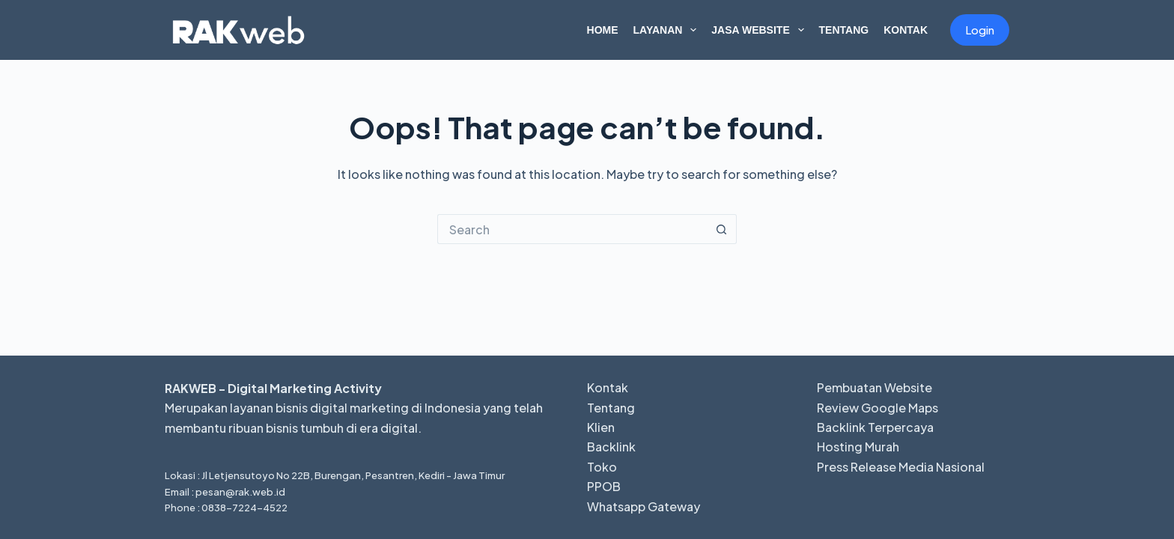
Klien (601, 427)
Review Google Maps (877, 407)
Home (602, 30)
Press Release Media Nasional (901, 467)
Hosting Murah (858, 446)
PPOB (604, 486)
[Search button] (722, 229)
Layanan (668, 30)
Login (979, 29)
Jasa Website (760, 30)
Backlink (611, 446)
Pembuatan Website (874, 387)
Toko (602, 467)
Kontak (905, 30)
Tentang (844, 30)
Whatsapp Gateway (643, 506)
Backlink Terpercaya (875, 427)
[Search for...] (572, 229)
